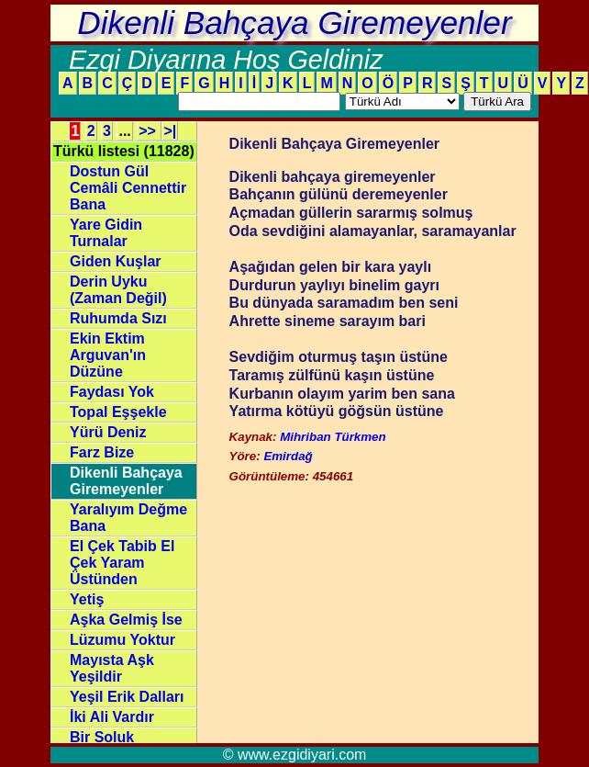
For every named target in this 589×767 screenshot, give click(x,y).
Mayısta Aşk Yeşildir (112, 668)
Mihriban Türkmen (333, 437)
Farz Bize (102, 452)
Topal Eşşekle (118, 412)
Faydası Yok (112, 392)
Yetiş (87, 599)
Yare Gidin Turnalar (106, 233)
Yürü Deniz (108, 432)
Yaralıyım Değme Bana (128, 518)
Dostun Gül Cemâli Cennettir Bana (128, 188)
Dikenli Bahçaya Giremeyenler (126, 481)
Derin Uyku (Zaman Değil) (118, 290)
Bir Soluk (102, 737)
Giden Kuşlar (115, 261)
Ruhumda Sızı (118, 318)
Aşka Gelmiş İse (126, 619)
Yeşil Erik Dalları (127, 697)
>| (169, 131)
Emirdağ (287, 456)
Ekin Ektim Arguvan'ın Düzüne (108, 355)
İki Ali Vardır (112, 717)
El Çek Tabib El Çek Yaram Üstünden (122, 562)
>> (149, 131)
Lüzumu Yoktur (122, 640)
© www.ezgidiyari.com (295, 754)
